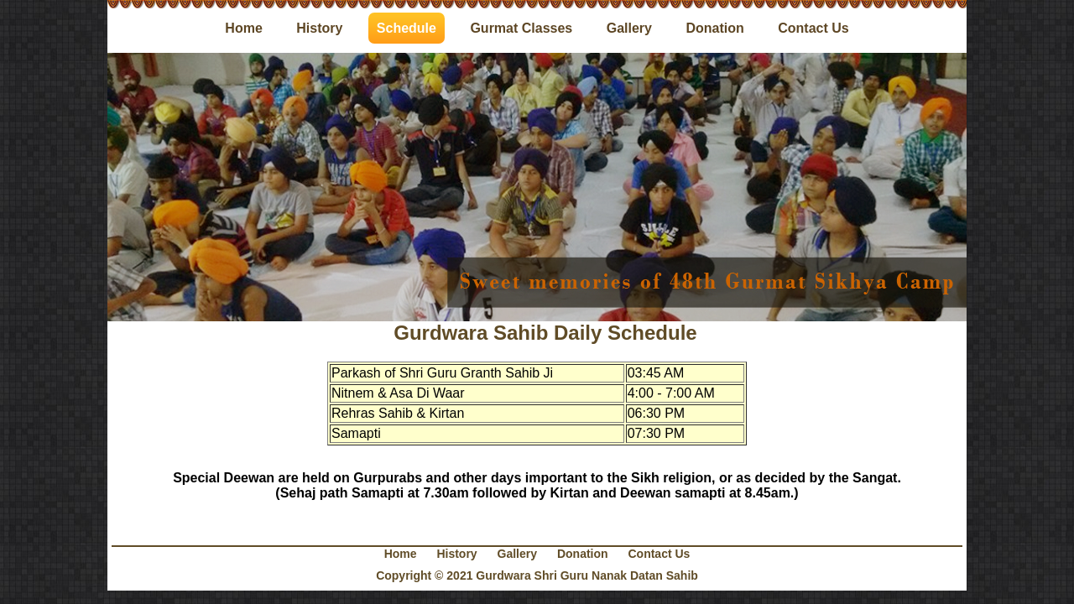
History (319, 28)
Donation (714, 28)
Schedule (406, 28)
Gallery (629, 28)
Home (243, 28)
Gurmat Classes (521, 28)
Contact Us (813, 28)
